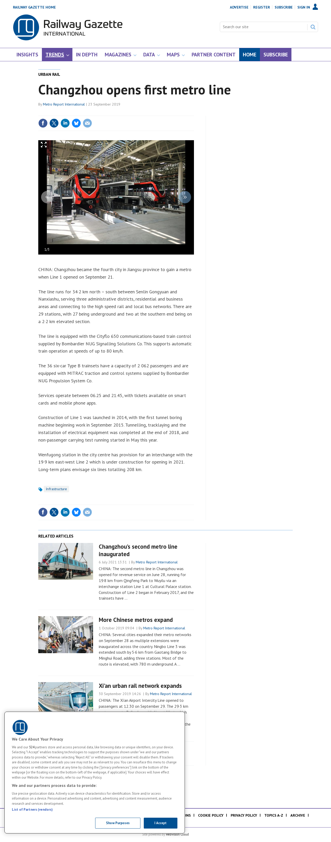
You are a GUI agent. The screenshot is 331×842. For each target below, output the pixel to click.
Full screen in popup (44, 146)
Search (313, 27)
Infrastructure (56, 489)
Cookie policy (210, 815)
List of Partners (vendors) (32, 809)
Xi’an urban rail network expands (140, 685)
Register (261, 7)
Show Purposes (118, 823)
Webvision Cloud (177, 834)
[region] (94, 772)
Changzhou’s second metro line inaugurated (138, 550)
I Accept (160, 823)
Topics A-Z (273, 815)
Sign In (303, 7)
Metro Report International (64, 104)
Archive (297, 815)
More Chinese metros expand (136, 619)
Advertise (239, 7)
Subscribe (284, 7)
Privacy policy (244, 815)
